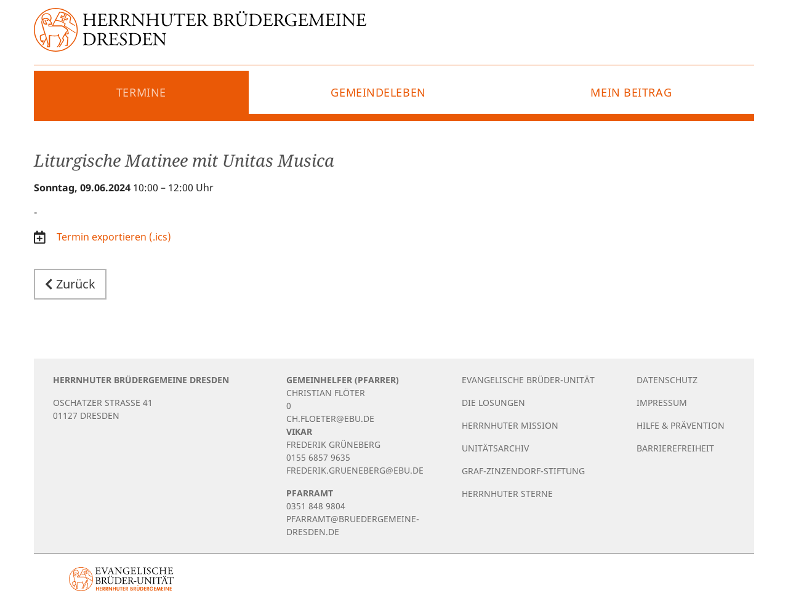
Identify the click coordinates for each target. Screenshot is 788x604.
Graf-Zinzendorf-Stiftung (523, 471)
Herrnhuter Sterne (507, 493)
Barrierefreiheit (675, 448)
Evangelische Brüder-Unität (528, 380)
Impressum (662, 402)
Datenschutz (667, 380)
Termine (141, 92)
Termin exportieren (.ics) (112, 237)
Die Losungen (493, 402)
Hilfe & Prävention (681, 425)
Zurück (70, 284)
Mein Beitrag (631, 92)
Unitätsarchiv (495, 448)
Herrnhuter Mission (510, 425)
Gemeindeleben (378, 92)
